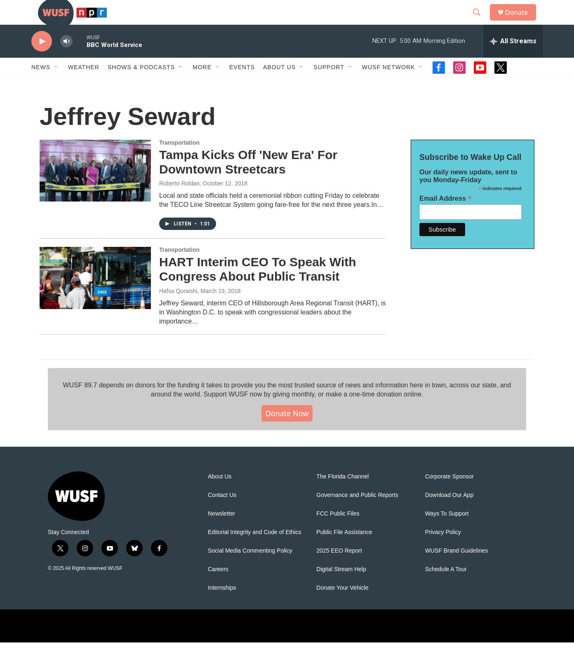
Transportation (179, 161)
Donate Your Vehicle (342, 606)
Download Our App (449, 514)
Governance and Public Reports (357, 514)
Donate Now (287, 432)
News (40, 85)
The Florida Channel (342, 495)
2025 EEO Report (339, 569)
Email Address (445, 217)
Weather (83, 85)
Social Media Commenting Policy (250, 569)
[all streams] (513, 59)
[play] (41, 60)
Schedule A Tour (446, 588)
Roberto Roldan (179, 202)
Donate (521, 21)
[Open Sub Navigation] (56, 85)
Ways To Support (447, 532)
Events (242, 85)
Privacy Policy (443, 551)
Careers (218, 588)
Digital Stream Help (341, 588)
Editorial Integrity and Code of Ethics (254, 551)
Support (328, 85)
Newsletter (221, 532)
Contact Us (222, 514)
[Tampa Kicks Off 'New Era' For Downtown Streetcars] (95, 189)
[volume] (66, 60)
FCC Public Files (337, 532)
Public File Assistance (344, 551)
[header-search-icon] (480, 22)
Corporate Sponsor (449, 495)
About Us (220, 495)
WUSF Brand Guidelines (456, 569)
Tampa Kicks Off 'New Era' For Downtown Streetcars (248, 180)
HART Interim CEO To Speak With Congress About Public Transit (257, 288)
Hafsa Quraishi (178, 309)
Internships (222, 606)
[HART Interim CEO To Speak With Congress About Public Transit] (95, 296)
